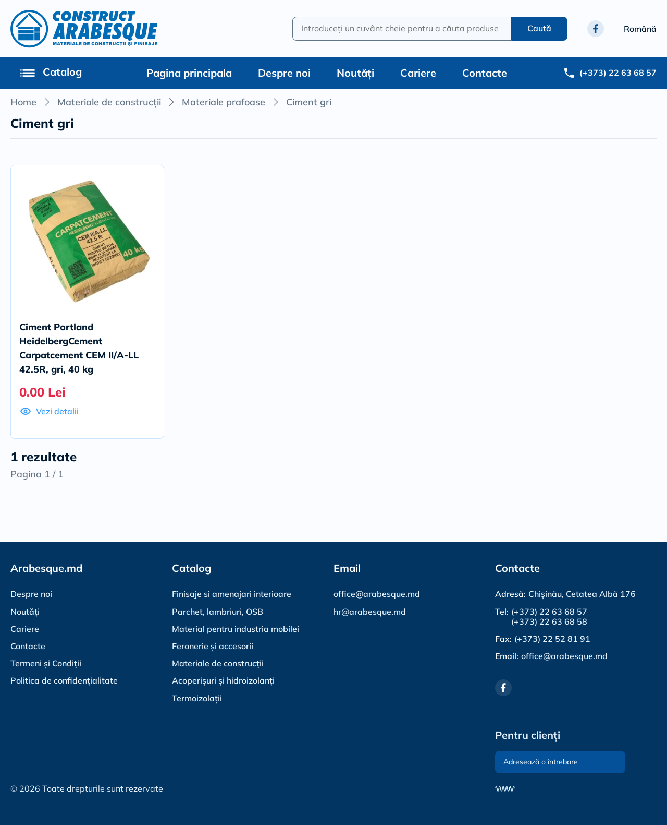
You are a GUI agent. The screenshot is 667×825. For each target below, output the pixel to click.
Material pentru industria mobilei (235, 629)
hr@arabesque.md (370, 611)
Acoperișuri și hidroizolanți (223, 680)
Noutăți (355, 72)
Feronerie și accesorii (212, 646)
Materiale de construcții (109, 102)
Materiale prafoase (223, 102)
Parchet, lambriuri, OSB (217, 611)
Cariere (418, 72)
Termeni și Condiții (45, 663)
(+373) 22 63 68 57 (549, 612)
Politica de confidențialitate (64, 680)
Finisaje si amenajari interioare (231, 594)
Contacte (484, 72)
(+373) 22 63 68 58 (549, 622)
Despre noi (284, 72)
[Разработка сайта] (505, 789)
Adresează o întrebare (540, 762)
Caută (539, 28)
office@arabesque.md (377, 594)
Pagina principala (189, 72)
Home (23, 102)
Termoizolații (197, 698)
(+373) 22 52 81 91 (552, 639)
